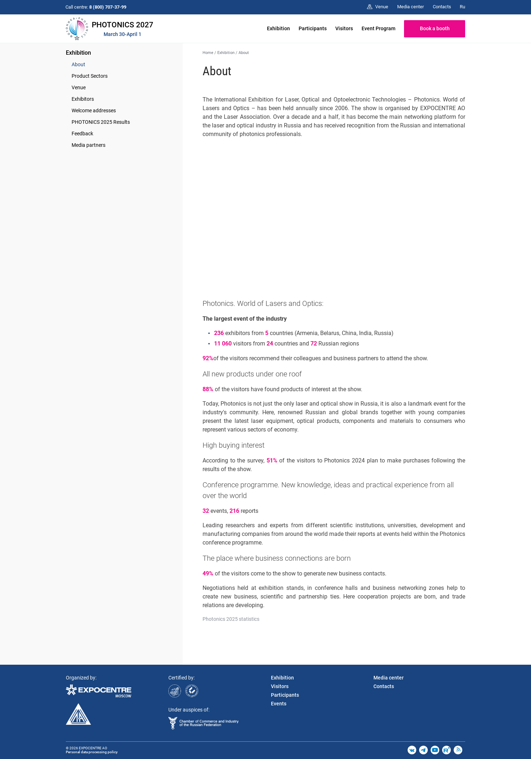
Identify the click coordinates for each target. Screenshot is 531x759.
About (78, 64)
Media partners (88, 145)
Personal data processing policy (92, 752)
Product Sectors (90, 76)
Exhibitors (83, 99)
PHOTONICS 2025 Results (101, 122)
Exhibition (278, 28)
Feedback (82, 133)
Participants (313, 28)
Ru (462, 6)
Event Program (378, 28)
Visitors (344, 28)
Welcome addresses (94, 110)
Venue (79, 87)
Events (278, 703)
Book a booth (435, 28)
